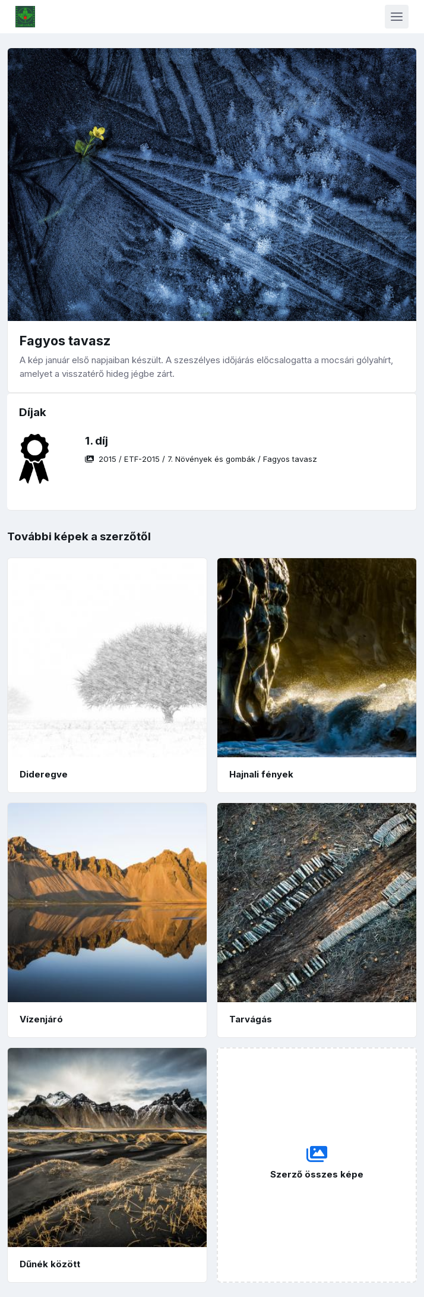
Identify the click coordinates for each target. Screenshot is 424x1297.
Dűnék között (50, 1264)
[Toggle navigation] (397, 17)
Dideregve (44, 774)
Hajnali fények (261, 774)
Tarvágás (250, 1019)
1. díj (96, 441)
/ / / (201, 459)
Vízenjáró (41, 1019)
